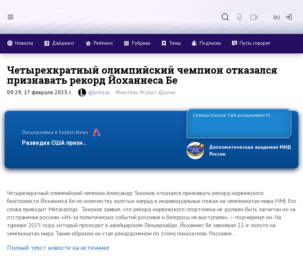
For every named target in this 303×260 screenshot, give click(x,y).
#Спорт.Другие (157, 92)
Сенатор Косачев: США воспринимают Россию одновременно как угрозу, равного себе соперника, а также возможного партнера (239, 123)
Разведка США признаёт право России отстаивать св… (100, 142)
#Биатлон (126, 92)
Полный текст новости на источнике (58, 247)
